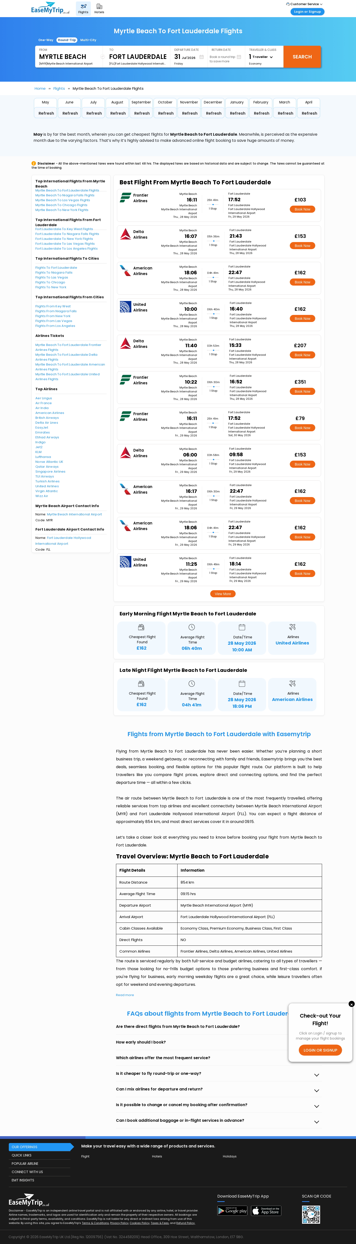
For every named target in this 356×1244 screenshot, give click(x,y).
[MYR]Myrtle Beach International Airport (66, 64)
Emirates (42, 432)
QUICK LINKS (21, 1155)
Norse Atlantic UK (49, 461)
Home (40, 88)
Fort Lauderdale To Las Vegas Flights (65, 243)
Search (302, 56)
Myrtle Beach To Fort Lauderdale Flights (67, 190)
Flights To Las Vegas (51, 277)
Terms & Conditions (95, 1223)
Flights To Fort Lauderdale (56, 267)
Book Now (302, 209)
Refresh (46, 113)
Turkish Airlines (47, 481)
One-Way (45, 40)
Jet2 (38, 447)
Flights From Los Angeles (55, 325)
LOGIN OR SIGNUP (320, 1050)
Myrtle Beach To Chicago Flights (61, 205)
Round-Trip (67, 40)
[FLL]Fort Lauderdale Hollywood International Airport (137, 64)
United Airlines (47, 486)
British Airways (47, 417)
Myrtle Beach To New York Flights (61, 210)
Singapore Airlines (50, 471)
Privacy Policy (119, 1223)
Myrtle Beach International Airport (74, 514)
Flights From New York (53, 316)
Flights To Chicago (50, 282)
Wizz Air (41, 496)
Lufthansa (43, 457)
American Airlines (49, 413)
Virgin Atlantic (46, 491)
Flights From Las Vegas (54, 321)
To (111, 50)
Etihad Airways (47, 437)
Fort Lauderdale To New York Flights (64, 238)
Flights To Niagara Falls (54, 272)
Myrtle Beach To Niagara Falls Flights (65, 195)
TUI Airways (44, 476)
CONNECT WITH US (27, 1171)
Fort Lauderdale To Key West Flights (64, 229)
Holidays (230, 1156)
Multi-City (88, 40)
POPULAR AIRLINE (25, 1163)
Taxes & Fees (160, 1223)
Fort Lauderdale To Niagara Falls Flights (67, 234)
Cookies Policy (139, 1223)
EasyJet (41, 427)
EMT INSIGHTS (23, 1180)
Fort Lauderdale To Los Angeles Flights (66, 248)
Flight (85, 1156)
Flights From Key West (53, 306)
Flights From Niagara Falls (56, 311)
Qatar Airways (47, 466)
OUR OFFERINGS (24, 1146)
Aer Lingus (43, 398)
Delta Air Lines (46, 422)
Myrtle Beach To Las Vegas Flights (62, 200)
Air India (42, 408)
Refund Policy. (185, 1223)
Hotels (157, 1156)
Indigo (40, 442)
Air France (43, 403)
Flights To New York (50, 287)
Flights (59, 88)
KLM (38, 452)
